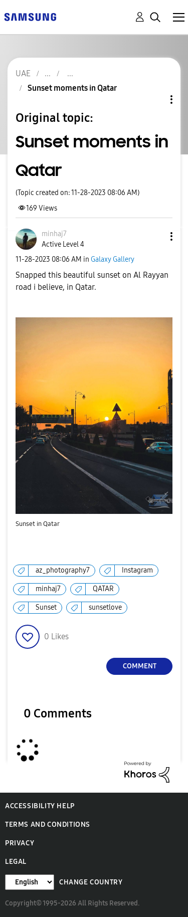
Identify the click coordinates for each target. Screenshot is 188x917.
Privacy (19, 843)
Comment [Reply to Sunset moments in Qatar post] (139, 666)
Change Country (90, 882)
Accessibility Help (40, 806)
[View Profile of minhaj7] (54, 234)
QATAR (103, 589)
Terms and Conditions (47, 824)
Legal (16, 861)
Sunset (46, 607)
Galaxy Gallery (112, 259)
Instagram (137, 570)
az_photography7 (63, 570)
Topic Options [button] (154, 99)
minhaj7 (48, 589)
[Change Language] (29, 882)
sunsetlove (105, 607)
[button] (155, 236)
